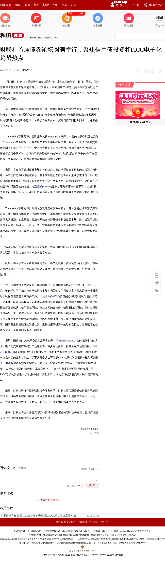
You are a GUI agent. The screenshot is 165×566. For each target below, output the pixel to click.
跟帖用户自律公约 (90, 468)
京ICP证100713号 (8, 538)
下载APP (160, 20)
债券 (64, 5)
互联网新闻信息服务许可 (28, 538)
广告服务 (104, 521)
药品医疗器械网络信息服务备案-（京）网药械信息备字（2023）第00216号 (95, 542)
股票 (27, 5)
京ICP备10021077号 (137, 542)
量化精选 (129, 20)
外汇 (55, 5)
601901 (47, 186)
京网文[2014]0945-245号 (51, 542)
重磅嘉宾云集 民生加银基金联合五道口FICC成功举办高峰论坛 (39, 515)
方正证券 (37, 186)
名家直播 (98, 20)
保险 (96, 81)
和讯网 (33, 37)
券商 (72, 81)
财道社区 (36, 20)
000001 (71, 340)
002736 (55, 295)
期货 (46, 5)
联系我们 (82, 521)
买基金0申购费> (76, 13)
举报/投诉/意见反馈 (66, 521)
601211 (10, 351)
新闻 (18, 5)
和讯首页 (6, 5)
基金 (37, 5)
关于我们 (93, 521)
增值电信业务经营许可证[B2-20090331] (57, 538)
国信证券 (45, 295)
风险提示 (132, 534)
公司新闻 (48, 37)
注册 (136, 5)
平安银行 (61, 340)
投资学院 (5, 20)
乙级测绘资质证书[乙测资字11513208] (127, 538)
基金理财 (67, 20)
